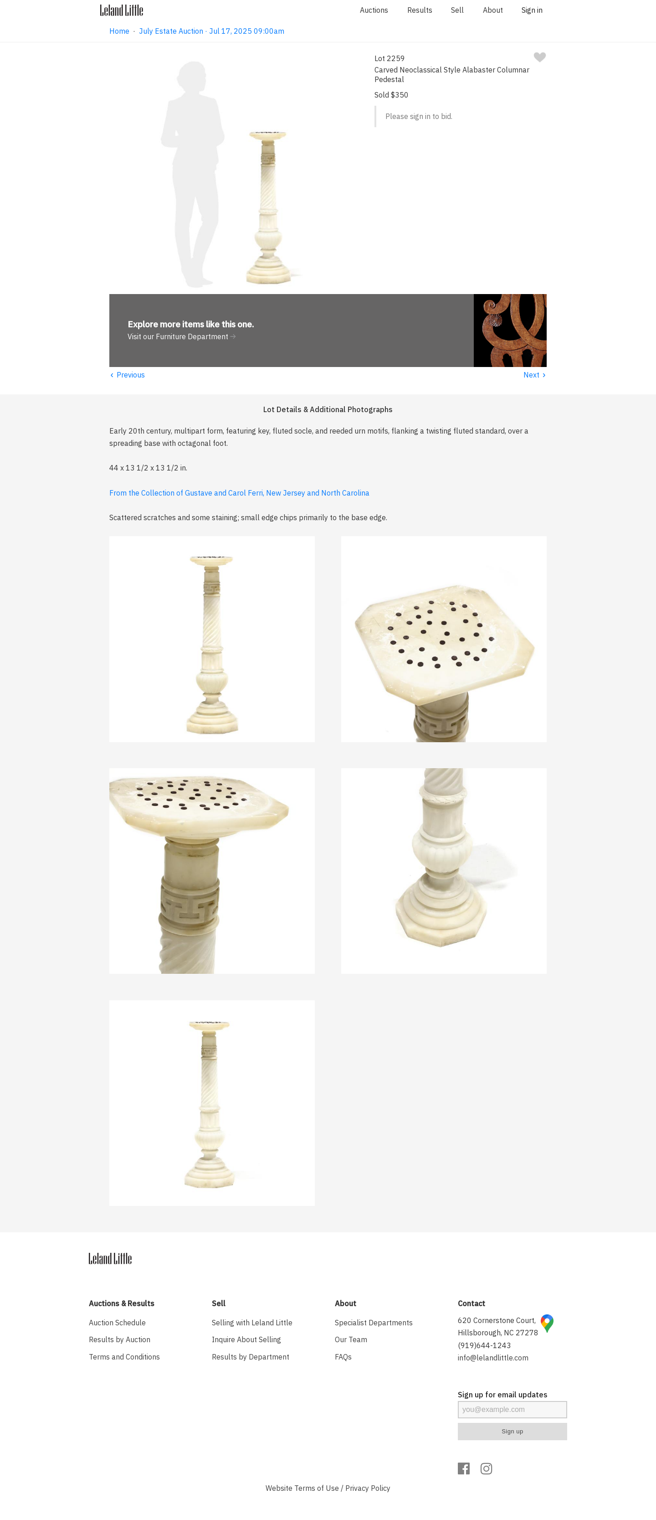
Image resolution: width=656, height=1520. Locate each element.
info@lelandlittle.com (493, 1357)
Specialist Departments (374, 1322)
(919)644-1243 (484, 1345)
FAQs (343, 1356)
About (493, 10)
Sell (457, 10)
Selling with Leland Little (252, 1322)
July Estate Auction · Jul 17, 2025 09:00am (211, 31)
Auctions (374, 10)
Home (119, 31)
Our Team (351, 1339)
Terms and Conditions (124, 1356)
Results (419, 10)
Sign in (532, 10)
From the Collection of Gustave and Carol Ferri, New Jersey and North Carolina (239, 492)
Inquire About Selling (246, 1339)
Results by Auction (119, 1339)
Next (535, 374)
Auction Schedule (117, 1322)
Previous (127, 374)
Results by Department (250, 1356)
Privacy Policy (367, 1488)
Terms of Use (316, 1488)
